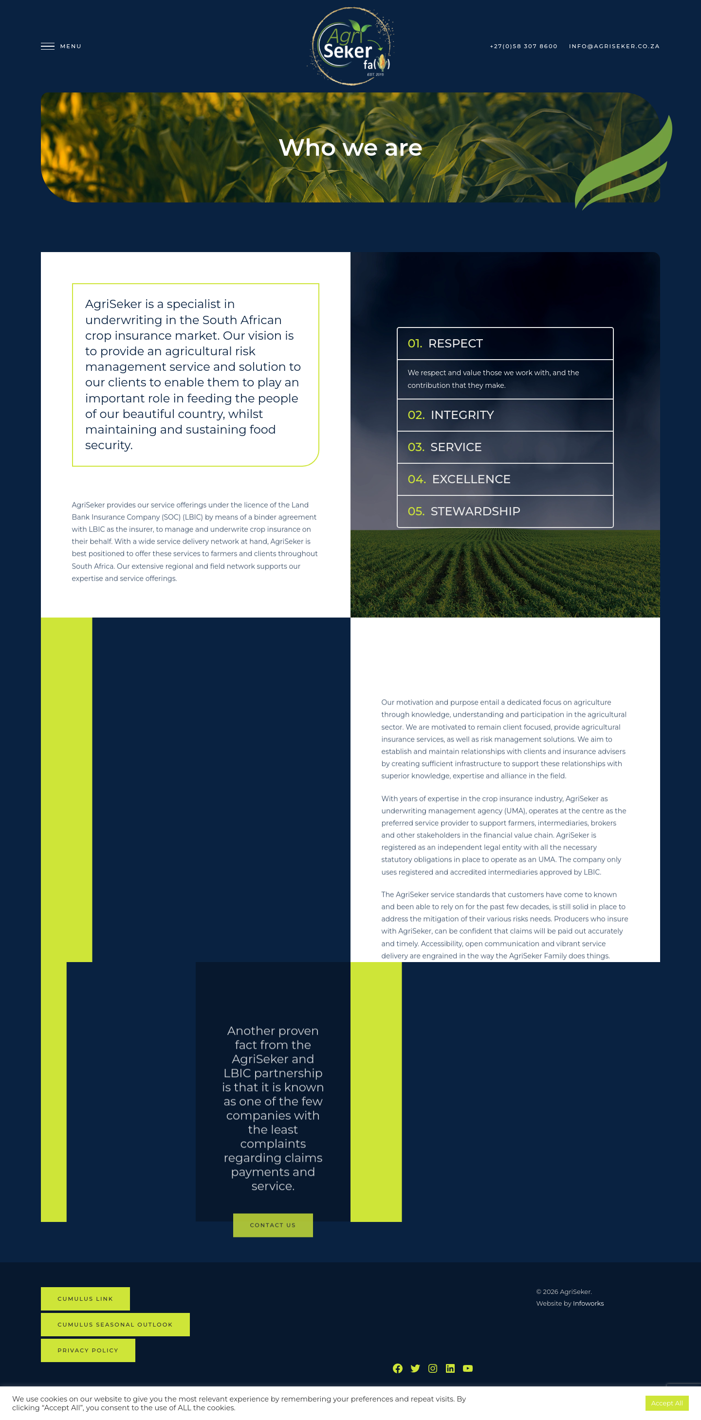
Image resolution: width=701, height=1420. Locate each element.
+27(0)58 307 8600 (524, 46)
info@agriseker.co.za (614, 46)
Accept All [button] (667, 1403)
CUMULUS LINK (85, 1298)
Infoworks (588, 1303)
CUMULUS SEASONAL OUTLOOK (115, 1324)
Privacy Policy (88, 1350)
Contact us (273, 1297)
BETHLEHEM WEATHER (454, 1312)
